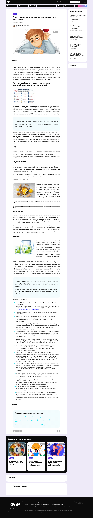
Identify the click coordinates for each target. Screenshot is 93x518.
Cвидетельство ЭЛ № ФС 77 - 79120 (64, 510)
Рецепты (32, 504)
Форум (28, 1)
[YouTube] (60, 2)
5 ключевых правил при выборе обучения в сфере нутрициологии (55, 463)
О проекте (23, 1)
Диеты (59, 5)
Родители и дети (22, 5)
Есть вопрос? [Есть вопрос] (83, 5)
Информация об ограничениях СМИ (48, 510)
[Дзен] (57, 2)
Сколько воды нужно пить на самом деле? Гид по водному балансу (36, 425)
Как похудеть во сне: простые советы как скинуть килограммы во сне (77, 55)
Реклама (40, 1)
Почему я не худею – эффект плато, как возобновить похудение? (77, 36)
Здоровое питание (11, 5)
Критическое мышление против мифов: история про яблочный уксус (36, 463)
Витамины (41, 5)
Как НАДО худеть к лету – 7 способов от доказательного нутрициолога (78, 17)
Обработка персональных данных (32, 510)
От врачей (32, 5)
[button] (76, 6)
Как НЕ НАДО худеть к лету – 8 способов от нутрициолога (78, 27)
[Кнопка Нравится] (17, 51)
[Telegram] (67, 2)
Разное (15, 13)
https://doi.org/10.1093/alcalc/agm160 (29, 309)
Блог (52, 1)
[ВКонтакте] (64, 2)
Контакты (34, 1)
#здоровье (21, 22)
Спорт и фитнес (37, 506)
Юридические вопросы (52, 506)
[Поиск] (78, 2)
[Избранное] (56, 51)
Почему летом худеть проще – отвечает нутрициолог (76, 45)
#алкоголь (15, 22)
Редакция (46, 1)
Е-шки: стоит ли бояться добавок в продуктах (29, 417)
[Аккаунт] (85, 2)
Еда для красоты (50, 5)
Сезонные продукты (69, 5)
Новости (34, 502)
